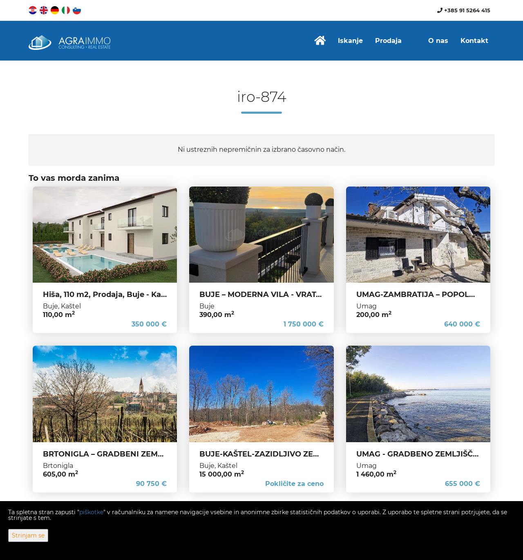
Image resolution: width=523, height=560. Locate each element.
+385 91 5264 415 (463, 10)
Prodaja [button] (388, 41)
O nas (438, 41)
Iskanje (350, 41)
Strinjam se (28, 535)
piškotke (91, 512)
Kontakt (474, 41)
